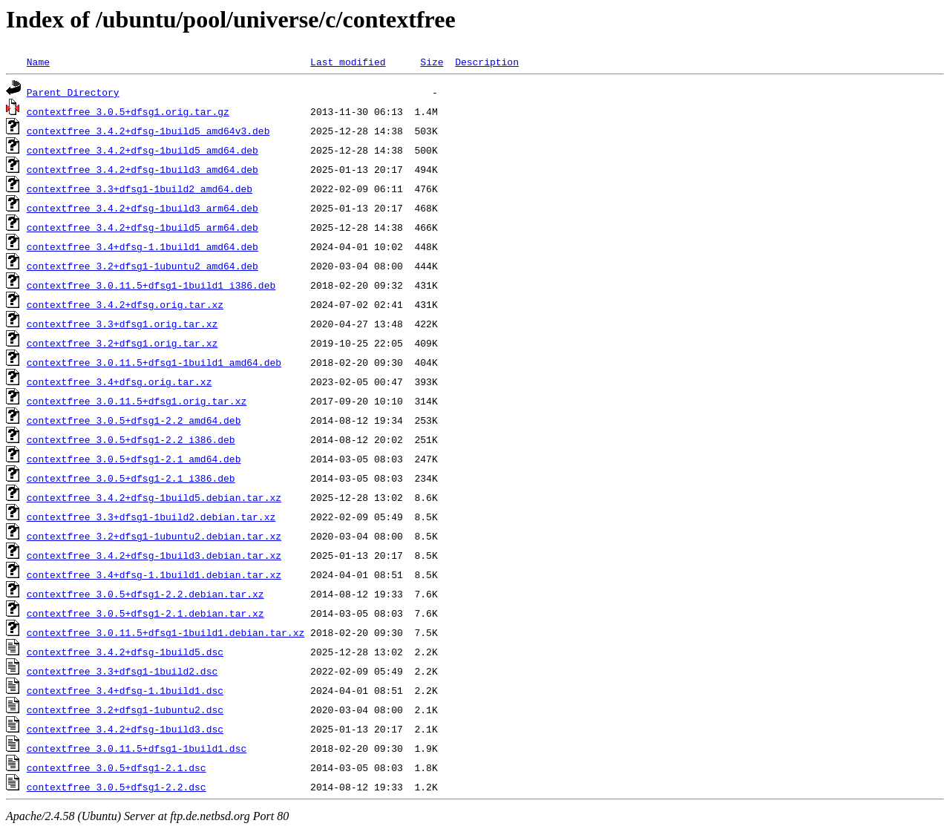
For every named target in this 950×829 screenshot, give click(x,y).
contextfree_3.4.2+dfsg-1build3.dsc (125, 728)
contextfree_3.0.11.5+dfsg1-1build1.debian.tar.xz (165, 632)
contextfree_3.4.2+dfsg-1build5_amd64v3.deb (148, 130)
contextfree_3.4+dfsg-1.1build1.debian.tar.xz (154, 574)
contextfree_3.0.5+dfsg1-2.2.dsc (116, 786)
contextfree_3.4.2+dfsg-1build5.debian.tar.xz (154, 497)
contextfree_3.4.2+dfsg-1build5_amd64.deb (142, 150)
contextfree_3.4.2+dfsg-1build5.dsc (125, 651)
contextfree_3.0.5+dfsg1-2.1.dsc (116, 767)
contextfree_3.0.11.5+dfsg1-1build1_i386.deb (151, 285)
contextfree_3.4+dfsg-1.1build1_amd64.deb (142, 246)
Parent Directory (73, 92)
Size (431, 61)
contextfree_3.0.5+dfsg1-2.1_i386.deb (131, 478)
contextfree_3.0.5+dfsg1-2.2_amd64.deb (134, 420)
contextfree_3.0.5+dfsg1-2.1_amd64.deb (134, 458)
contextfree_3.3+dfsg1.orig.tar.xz (122, 323)
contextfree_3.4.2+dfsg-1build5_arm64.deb (142, 227)
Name (38, 61)
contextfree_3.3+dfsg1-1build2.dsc (122, 671)
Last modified (347, 61)
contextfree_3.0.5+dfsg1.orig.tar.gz (128, 111)
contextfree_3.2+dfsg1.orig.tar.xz (122, 343)
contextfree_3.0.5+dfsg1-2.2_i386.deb (131, 439)
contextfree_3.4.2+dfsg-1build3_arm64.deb (142, 207)
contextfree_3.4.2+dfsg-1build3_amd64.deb (142, 169)
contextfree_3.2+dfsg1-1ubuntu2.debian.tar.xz (154, 536)
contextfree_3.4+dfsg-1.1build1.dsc (125, 690)
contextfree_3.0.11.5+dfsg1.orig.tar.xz (136, 400)
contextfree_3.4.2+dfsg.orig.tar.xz (125, 304)
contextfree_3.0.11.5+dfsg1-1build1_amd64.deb (154, 362)
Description (487, 61)
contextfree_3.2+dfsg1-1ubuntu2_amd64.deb (142, 265)
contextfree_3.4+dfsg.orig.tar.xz (119, 381)
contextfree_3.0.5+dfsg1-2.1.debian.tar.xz (145, 613)
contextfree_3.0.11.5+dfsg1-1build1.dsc (136, 748)
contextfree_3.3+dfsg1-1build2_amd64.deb (139, 188)
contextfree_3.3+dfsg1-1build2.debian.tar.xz (151, 516)
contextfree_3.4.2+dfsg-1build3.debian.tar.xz (154, 555)
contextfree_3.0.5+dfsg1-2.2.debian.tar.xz (145, 593)
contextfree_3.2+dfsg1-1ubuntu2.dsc (125, 709)
